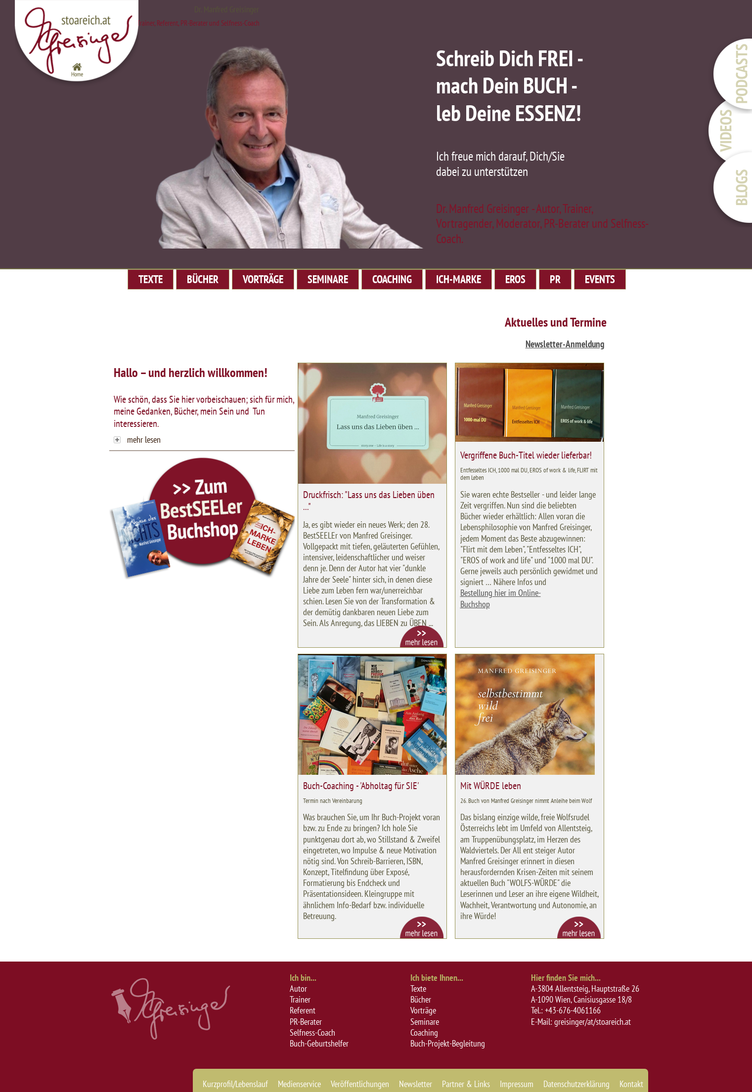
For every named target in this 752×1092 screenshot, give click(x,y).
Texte (418, 988)
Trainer (300, 999)
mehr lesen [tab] (137, 439)
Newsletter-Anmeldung (565, 343)
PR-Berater (306, 1021)
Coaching (424, 1032)
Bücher (420, 999)
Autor (298, 988)
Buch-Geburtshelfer (319, 1043)
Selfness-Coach (312, 1032)
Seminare (424, 1021)
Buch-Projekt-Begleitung (447, 1043)
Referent (302, 1010)
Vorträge (423, 1010)
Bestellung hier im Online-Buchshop (500, 598)
